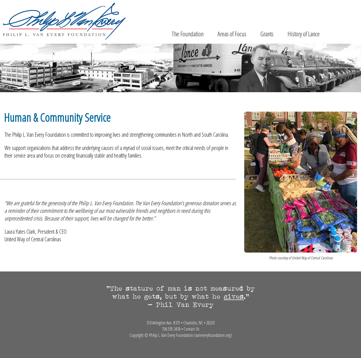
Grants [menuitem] (266, 34)
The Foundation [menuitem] (187, 34)
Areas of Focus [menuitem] (231, 34)
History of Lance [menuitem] (303, 34)
